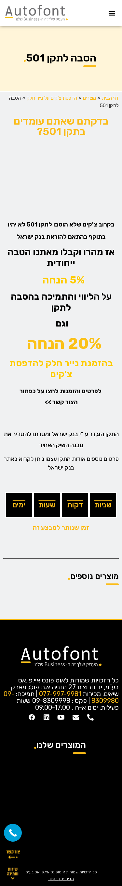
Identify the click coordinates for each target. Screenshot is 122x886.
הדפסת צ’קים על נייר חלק (52, 98)
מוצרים (89, 98)
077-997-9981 (60, 694)
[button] (111, 13)
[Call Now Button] (13, 833)
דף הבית (110, 98)
